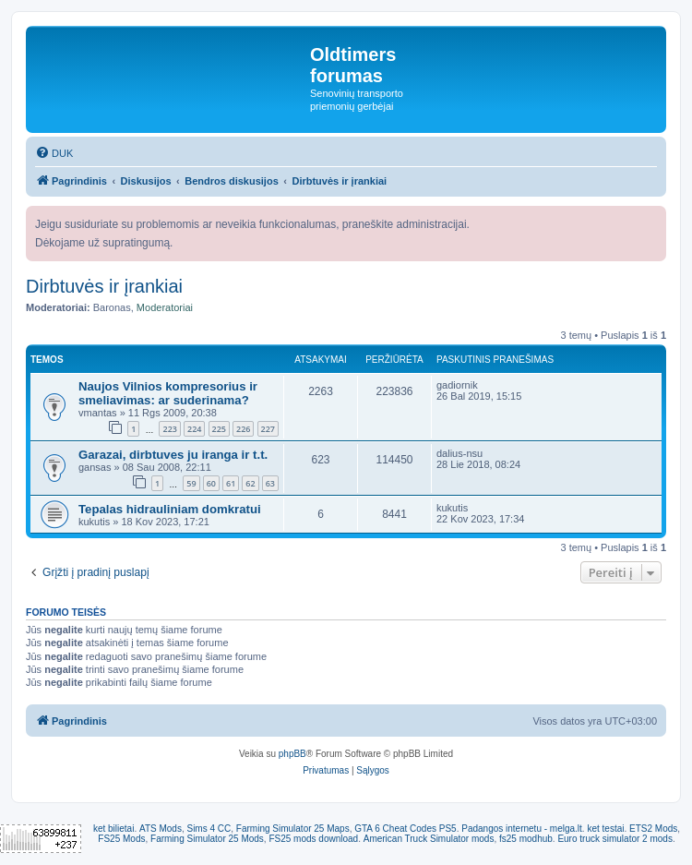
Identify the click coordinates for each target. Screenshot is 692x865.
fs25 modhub (526, 839)
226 (243, 429)
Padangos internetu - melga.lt (521, 828)
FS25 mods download (313, 839)
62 (250, 483)
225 (219, 429)
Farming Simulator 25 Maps (293, 828)
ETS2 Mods (653, 828)
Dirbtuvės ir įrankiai (104, 286)
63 (270, 483)
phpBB (292, 754)
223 (169, 429)
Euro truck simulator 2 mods (615, 839)
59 (191, 483)
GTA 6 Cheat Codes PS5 (405, 828)
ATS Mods (160, 828)
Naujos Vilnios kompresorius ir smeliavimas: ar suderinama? (167, 393)
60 (211, 483)
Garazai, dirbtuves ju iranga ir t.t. (173, 455)
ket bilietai (113, 828)
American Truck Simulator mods (429, 839)
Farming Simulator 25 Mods (207, 839)
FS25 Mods (121, 839)
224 (194, 429)
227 (268, 429)
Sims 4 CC (208, 828)
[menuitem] (54, 153)
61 (230, 483)
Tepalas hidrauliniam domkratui (169, 509)
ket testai (605, 828)
